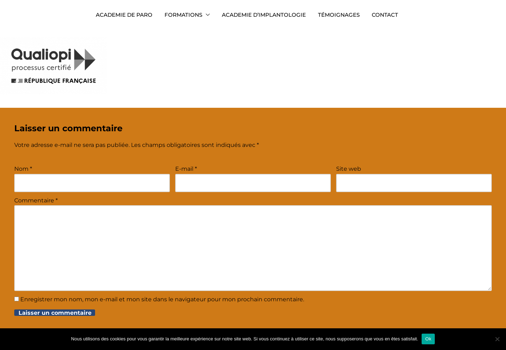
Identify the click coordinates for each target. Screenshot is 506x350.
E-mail (186, 168)
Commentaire (36, 200)
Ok (428, 338)
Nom (23, 168)
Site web (348, 168)
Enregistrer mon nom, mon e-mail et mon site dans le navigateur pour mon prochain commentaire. (162, 299)
